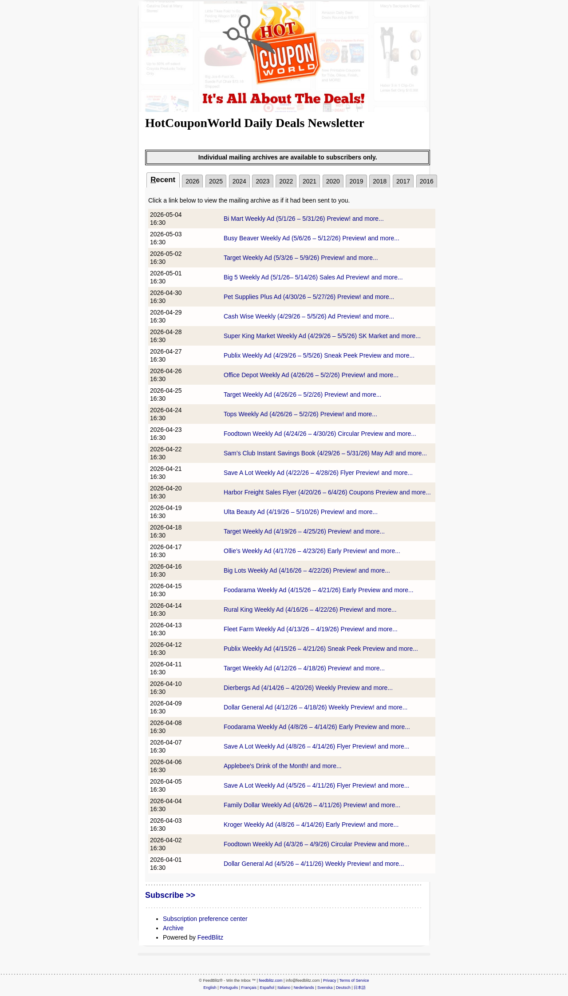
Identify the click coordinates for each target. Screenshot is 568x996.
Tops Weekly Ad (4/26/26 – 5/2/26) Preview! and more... (300, 414)
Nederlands (304, 987)
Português (229, 987)
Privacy (329, 980)
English (210, 987)
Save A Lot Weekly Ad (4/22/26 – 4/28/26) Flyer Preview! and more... (318, 472)
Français (249, 987)
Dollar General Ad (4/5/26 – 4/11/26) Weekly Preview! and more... (314, 863)
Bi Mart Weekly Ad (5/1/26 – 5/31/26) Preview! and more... (304, 218)
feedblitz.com (271, 980)
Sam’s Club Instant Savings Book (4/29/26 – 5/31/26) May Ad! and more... (325, 453)
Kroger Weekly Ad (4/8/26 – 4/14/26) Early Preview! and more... (311, 824)
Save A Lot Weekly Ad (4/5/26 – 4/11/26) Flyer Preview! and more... (316, 785)
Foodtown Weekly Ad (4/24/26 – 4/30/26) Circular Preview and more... (320, 433)
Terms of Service (354, 980)
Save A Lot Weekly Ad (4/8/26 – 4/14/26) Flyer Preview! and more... (316, 746)
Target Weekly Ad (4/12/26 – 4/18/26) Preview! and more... (304, 668)
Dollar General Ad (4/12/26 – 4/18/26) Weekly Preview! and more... (316, 707)
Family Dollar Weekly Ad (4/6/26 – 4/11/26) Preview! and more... (312, 805)
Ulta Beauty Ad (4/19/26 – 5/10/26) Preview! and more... (301, 511)
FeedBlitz (210, 937)
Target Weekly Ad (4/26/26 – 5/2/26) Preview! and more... (302, 394)
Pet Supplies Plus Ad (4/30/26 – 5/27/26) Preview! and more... (309, 296)
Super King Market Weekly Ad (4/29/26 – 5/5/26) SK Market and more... (322, 335)
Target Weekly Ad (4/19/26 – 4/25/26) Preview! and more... (304, 531)
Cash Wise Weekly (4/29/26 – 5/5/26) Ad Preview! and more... (309, 316)
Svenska (325, 987)
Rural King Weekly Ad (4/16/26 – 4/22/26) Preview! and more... (310, 609)
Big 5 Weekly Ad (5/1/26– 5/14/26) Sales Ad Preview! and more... (313, 277)
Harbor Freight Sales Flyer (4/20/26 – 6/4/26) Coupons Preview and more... (327, 492)
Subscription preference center (205, 918)
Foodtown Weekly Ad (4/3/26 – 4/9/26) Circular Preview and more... (316, 844)
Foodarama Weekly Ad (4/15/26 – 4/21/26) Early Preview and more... (319, 590)
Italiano (283, 987)
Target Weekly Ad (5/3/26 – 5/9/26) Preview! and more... (301, 257)
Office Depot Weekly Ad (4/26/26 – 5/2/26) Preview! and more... (311, 374)
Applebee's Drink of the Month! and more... (283, 765)
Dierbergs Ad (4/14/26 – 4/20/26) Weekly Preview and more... (308, 687)
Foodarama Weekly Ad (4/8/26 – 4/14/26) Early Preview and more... (317, 726)
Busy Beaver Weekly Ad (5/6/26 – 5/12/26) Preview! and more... (311, 238)
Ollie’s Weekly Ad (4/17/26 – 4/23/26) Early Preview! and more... (312, 550)
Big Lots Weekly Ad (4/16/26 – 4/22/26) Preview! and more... (307, 570)
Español (267, 987)
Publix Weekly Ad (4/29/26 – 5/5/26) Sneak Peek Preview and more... (319, 355)
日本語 (360, 987)
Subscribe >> (170, 895)
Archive (173, 928)
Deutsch (343, 987)
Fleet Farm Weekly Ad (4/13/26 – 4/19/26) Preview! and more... (311, 629)
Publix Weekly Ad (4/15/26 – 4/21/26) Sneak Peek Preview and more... (321, 648)
